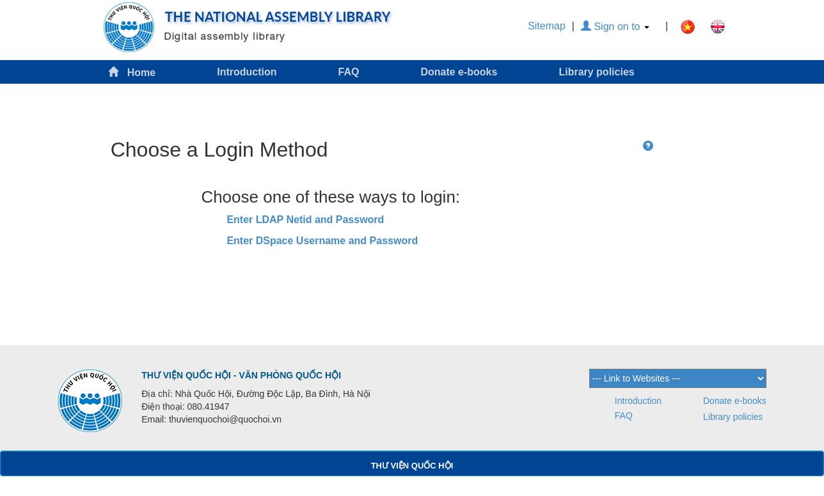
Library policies (596, 71)
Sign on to (615, 26)
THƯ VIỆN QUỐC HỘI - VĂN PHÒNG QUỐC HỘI (241, 375)
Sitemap (547, 25)
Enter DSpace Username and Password (322, 240)
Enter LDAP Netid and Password (305, 219)
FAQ (349, 71)
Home (131, 72)
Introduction (246, 71)
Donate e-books (458, 71)
